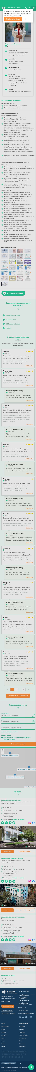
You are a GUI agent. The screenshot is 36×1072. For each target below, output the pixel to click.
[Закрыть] (32, 10)
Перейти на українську (13, 19)
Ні (25, 19)
